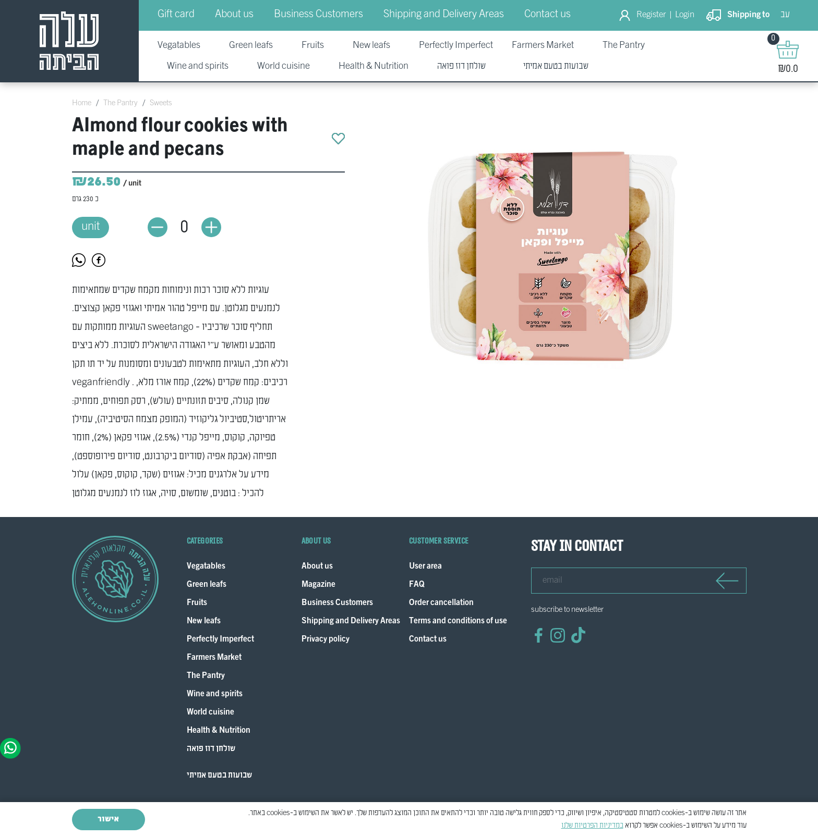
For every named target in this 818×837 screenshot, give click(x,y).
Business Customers (318, 14)
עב (785, 14)
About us (234, 14)
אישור (108, 819)
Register (651, 15)
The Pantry (120, 103)
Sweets (161, 103)
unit (90, 227)
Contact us (547, 14)
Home (81, 103)
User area (425, 567)
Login (684, 15)
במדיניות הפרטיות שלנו (592, 825)
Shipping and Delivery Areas (443, 14)
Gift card (176, 14)
